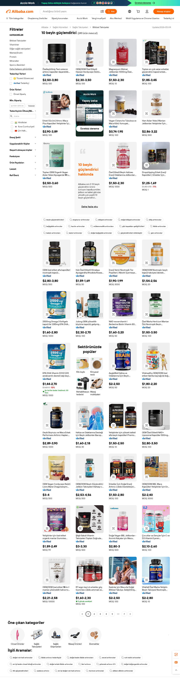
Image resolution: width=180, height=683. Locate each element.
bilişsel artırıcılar (103, 220)
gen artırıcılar (155, 233)
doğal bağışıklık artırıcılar (100, 233)
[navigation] (23, 321)
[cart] (138, 12)
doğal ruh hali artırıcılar (21, 657)
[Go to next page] (130, 614)
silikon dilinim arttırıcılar (121, 671)
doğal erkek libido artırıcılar (60, 664)
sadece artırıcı (41, 671)
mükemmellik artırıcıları (102, 226)
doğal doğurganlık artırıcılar (134, 664)
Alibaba (44, 27)
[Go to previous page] (82, 614)
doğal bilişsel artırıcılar (129, 220)
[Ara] (111, 11)
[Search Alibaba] (70, 11)
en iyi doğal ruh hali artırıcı (67, 671)
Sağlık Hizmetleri (60, 27)
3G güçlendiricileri (19, 671)
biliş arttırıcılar (153, 220)
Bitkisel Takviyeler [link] (101, 27)
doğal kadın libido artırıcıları (80, 657)
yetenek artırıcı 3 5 (105, 664)
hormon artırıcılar (95, 671)
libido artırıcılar (158, 226)
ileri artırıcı (84, 664)
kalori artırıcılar (74, 233)
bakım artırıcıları (51, 233)
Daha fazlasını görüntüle (21, 69)
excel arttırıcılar (107, 657)
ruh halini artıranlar (131, 657)
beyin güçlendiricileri (53, 220)
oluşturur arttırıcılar (80, 220)
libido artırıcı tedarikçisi (49, 657)
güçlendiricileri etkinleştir (130, 233)
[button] (102, 11)
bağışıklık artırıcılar (52, 226)
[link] (176, 654)
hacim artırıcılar (76, 226)
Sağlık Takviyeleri (80, 27)
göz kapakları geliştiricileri (131, 226)
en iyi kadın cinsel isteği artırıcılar (25, 664)
